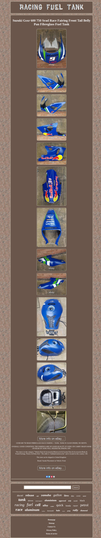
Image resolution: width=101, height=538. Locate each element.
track (63, 511)
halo (58, 510)
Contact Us (51, 527)
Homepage (51, 520)
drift (69, 501)
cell (38, 505)
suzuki (75, 501)
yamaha (46, 495)
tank (22, 499)
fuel (30, 504)
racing (20, 505)
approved (62, 501)
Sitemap (51, 523)
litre (72, 496)
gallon (57, 495)
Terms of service (51, 534)
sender (52, 506)
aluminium (50, 500)
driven (30, 501)
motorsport (38, 501)
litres (66, 495)
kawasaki (50, 511)
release (29, 495)
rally (75, 510)
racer (75, 505)
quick (59, 505)
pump (68, 511)
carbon (43, 511)
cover (78, 496)
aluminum (32, 510)
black (82, 500)
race (19, 509)
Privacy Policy (52, 530)
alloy (45, 505)
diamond (84, 510)
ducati (20, 495)
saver (84, 496)
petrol (84, 505)
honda (68, 506)
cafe (37, 496)
